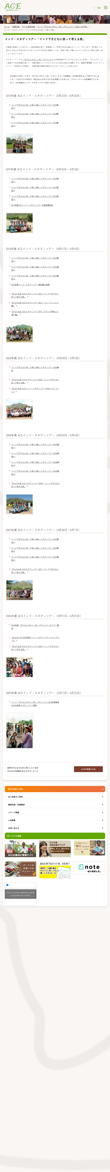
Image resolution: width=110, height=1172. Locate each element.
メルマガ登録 (14, 836)
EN (99, 7)
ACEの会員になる (88, 769)
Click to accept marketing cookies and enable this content (20, 894)
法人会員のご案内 (15, 796)
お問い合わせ (13, 828)
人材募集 (11, 820)
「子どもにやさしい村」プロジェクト (38, 59)
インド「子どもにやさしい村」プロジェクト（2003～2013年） (62, 26)
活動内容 (16, 26)
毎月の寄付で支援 (15, 789)
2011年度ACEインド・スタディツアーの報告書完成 (32, 205)
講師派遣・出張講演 (16, 804)
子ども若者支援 (28, 26)
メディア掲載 (13, 812)
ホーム (7, 26)
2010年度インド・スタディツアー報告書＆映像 (30, 284)
